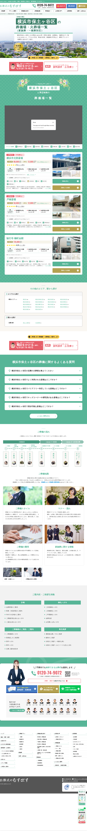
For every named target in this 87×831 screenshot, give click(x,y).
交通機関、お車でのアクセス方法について (19, 177)
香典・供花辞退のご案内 (14, 611)
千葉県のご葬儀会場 (41, 741)
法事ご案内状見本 (12, 649)
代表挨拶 (75, 739)
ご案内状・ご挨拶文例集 (60, 765)
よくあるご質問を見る (43, 416)
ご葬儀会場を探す (41, 733)
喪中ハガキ (10, 641)
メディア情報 (4, 763)
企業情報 (69, 7)
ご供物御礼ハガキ (51, 611)
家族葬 (3, 7)
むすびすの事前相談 (6, 744)
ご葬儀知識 (37, 7)
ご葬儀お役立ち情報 (59, 758)
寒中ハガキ (10, 645)
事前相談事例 (40, 765)
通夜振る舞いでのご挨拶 (54, 634)
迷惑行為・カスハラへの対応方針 (71, 780)
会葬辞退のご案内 (12, 607)
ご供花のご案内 (4, 766)
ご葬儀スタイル (58, 746)
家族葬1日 (21, 741)
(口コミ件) (21, 165)
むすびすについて (77, 741)
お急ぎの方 (62, 2)
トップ (2, 733)
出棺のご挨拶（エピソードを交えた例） (59, 645)
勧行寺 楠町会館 (15, 238)
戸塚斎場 (11, 199)
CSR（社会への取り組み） (78, 744)
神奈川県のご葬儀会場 (42, 739)
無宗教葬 (21, 744)
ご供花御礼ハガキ (51, 607)
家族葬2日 (21, 739)
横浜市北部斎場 (15, 158)
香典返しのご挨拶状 (12, 637)
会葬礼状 (49, 618)
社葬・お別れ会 (81, 7)
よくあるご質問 (58, 761)
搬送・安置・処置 (5, 737)
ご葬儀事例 (39, 760)
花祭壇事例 (39, 762)
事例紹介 (47, 7)
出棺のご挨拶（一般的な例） (55, 641)
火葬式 (20, 749)
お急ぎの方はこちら (54, 680)
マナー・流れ (58, 748)
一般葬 (20, 736)
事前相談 (83, 2)
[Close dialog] (53, 122)
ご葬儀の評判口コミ (59, 739)
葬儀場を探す (25, 7)
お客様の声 (58, 7)
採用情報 (75, 751)
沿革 (74, 746)
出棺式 (20, 746)
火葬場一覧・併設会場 (42, 750)
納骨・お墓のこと (59, 755)
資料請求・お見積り (6, 747)
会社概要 (75, 736)
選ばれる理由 (76, 754)
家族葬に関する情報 (59, 753)
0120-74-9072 (49, 672)
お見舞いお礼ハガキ (52, 622)
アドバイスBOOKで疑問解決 (8, 751)
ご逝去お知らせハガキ (13, 622)
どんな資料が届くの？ (6, 753)
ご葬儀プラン (22, 733)
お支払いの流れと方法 (6, 756)
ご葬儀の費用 (58, 750)
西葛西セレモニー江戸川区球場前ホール (43, 753)
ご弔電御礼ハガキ (51, 614)
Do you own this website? (38, 127)
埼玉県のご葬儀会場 (41, 744)
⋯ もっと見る (47, 188)
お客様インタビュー (59, 736)
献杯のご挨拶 (50, 637)
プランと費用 (12, 7)
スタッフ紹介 (76, 749)
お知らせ (3, 759)
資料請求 (72, 2)
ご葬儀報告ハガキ (12, 634)
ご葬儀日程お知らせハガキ (15, 618)
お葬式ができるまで (77, 756)
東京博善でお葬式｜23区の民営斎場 (43, 747)
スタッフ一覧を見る (17, 710)
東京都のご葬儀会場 (41, 736)
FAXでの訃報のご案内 (13, 614)
